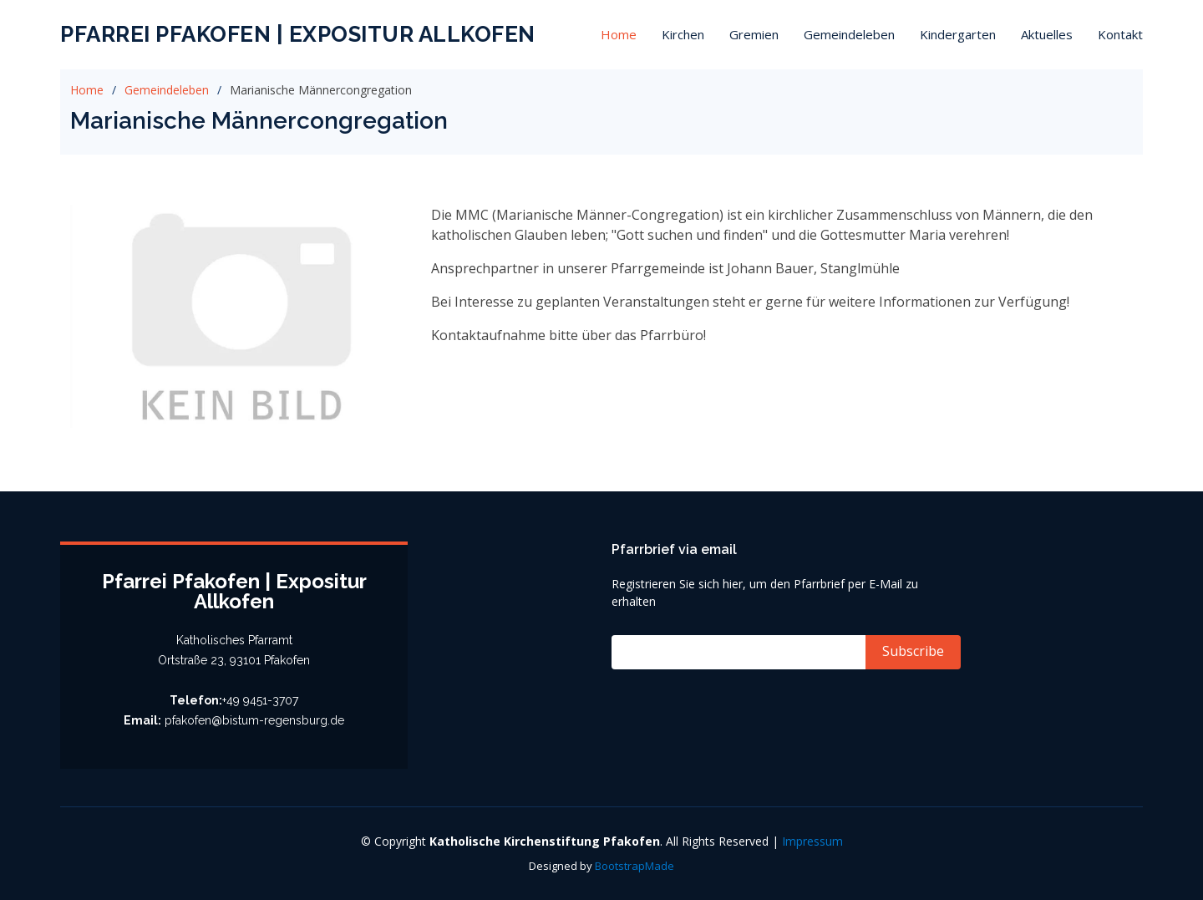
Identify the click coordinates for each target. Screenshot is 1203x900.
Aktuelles (1047, 34)
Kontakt (1120, 34)
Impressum (812, 841)
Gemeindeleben (849, 34)
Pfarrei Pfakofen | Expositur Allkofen (298, 34)
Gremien (754, 34)
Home (619, 34)
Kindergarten (958, 34)
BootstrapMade (634, 865)
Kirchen (683, 34)
